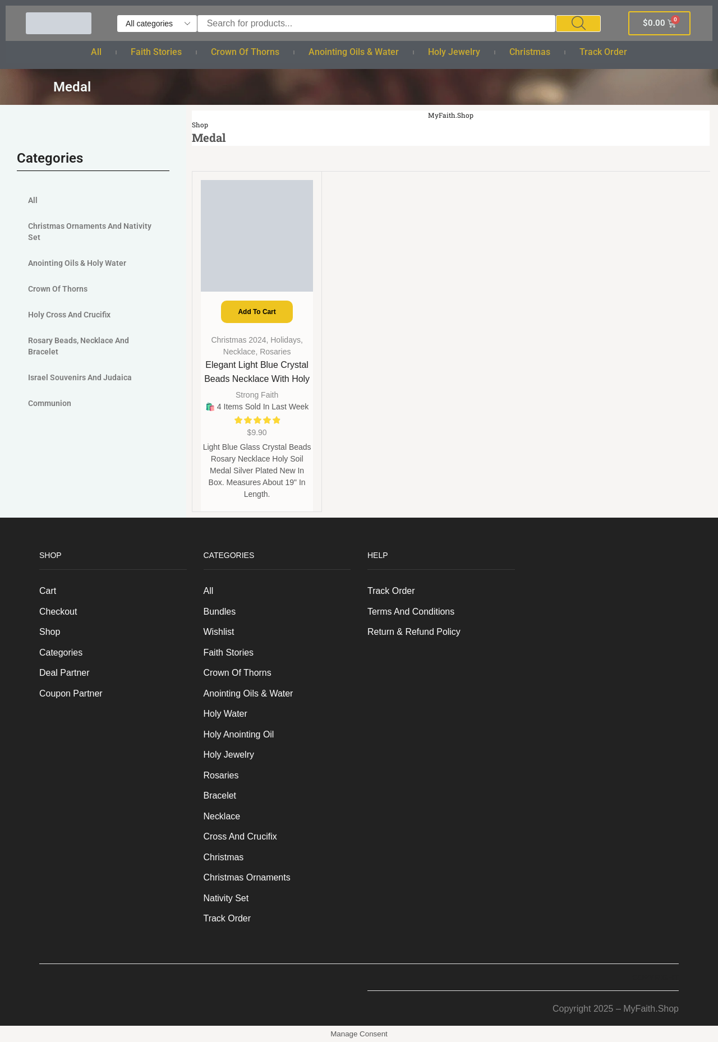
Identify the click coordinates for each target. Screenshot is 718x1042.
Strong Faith (257, 394)
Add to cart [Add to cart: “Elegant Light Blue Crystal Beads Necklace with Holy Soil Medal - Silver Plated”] (257, 312)
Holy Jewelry (454, 52)
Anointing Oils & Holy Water (77, 263)
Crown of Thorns (245, 52)
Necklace (239, 351)
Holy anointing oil (239, 734)
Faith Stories (156, 52)
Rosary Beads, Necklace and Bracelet (78, 346)
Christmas (529, 52)
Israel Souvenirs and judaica (80, 377)
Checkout (58, 611)
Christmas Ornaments (247, 877)
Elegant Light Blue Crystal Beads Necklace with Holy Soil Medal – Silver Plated (257, 379)
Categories (60, 652)
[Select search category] (157, 23)
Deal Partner (64, 672)
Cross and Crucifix (240, 836)
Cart (47, 591)
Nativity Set (226, 898)
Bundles (220, 611)
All (96, 52)
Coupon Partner (71, 693)
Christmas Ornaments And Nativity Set (89, 232)
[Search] (578, 23)
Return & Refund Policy (414, 632)
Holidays (285, 339)
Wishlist (219, 632)
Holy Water (225, 713)
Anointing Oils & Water (354, 52)
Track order (603, 52)
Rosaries (275, 351)
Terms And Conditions (410, 611)
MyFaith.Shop (451, 115)
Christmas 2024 (238, 339)
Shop (200, 125)
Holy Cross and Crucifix (69, 314)
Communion (49, 403)
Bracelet (220, 795)
